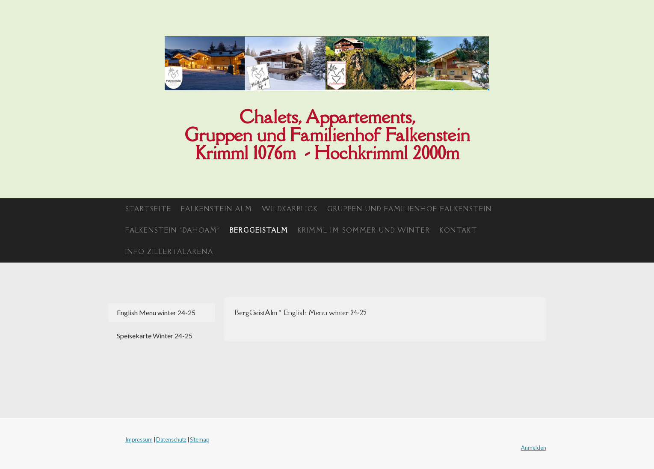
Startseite (148, 209)
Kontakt (458, 230)
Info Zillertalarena (169, 252)
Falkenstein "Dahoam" (172, 230)
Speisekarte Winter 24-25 (154, 336)
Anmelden (533, 447)
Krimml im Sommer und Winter (364, 230)
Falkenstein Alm (216, 209)
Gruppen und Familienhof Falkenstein (409, 209)
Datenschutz (171, 439)
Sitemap (199, 439)
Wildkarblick (290, 209)
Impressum (139, 439)
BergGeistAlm (259, 230)
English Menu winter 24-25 (156, 312)
